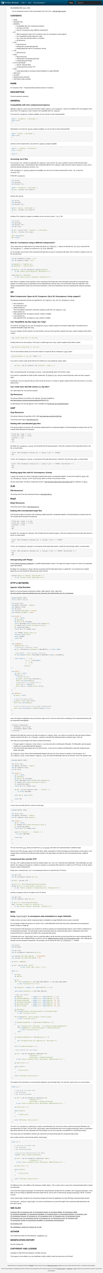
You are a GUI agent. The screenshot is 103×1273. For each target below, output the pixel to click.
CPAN (28, 7)
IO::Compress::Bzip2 (51, 1214)
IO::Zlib (39, 1227)
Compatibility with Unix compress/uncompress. (30, 26)
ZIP (14, 32)
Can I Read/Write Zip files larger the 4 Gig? (29, 36)
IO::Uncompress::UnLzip (72, 1216)
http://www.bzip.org (33, 507)
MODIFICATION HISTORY (21, 77)
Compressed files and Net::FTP (25, 67)
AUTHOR (16, 75)
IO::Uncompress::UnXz (45, 1216)
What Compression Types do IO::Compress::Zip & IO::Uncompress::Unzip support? (41, 34)
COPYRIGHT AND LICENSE (22, 79)
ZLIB (14, 50)
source (24, 7)
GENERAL (16, 24)
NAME (15, 20)
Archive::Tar (32, 1227)
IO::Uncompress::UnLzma (18, 1216)
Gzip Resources (21, 44)
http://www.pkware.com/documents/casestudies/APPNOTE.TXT (29, 400)
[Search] (89, 3)
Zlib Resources (21, 52)
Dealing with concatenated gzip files (27, 46)
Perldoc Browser (10, 2)
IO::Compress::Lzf (44, 1218)
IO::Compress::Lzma (81, 1214)
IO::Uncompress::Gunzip (40, 1212)
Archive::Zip (25, 1227)
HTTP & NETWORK (19, 63)
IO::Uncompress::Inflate (70, 1212)
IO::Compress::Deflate (55, 1212)
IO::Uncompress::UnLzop (31, 1218)
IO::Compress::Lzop (16, 1218)
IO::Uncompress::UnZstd (17, 1220)
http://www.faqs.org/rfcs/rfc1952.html (51, 416)
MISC (15, 69)
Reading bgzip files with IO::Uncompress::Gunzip (31, 48)
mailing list (69, 1268)
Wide (71, 3)
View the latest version (59, 11)
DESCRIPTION (18, 22)
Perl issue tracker (61, 1268)
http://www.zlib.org (46, 494)
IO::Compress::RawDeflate (18, 1214)
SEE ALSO (16, 73)
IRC (75, 1268)
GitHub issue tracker (52, 1265)
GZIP (15, 42)
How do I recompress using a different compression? (32, 30)
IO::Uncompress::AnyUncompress (53, 1220)
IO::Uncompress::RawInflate (35, 1214)
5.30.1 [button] (23, 3)
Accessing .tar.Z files (22, 28)
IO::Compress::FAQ (16, 8)
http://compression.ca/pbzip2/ (24, 563)
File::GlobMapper (15, 1227)
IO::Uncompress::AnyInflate (34, 1220)
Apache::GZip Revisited (23, 65)
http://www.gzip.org (32, 419)
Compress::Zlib (15, 1212)
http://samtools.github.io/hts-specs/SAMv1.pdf (58, 482)
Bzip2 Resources (21, 56)
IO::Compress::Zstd (72, 1218)
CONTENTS (16, 15)
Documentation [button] (38, 3)
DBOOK (31, 1265)
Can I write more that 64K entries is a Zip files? (30, 38)
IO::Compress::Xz (32, 1216)
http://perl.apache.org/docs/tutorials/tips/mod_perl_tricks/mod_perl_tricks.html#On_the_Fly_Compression (42, 593)
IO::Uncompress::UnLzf (58, 1218)
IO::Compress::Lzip (58, 1216)
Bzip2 (15, 54)
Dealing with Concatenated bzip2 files (27, 58)
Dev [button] (29, 3)
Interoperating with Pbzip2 (24, 61)
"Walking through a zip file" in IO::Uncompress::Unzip (63, 938)
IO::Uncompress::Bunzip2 (66, 1214)
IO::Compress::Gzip (26, 1212)
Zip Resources (20, 40)
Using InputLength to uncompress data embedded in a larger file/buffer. (37, 71)
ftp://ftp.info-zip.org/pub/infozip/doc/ (58, 404)
